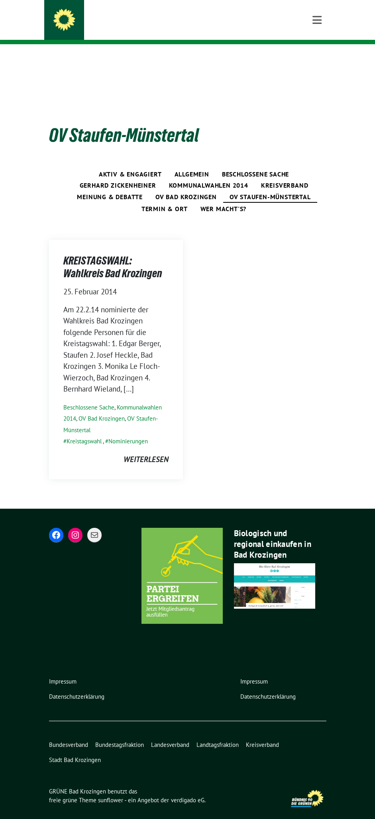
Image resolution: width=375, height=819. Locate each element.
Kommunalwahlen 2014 (208, 173)
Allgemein (192, 162)
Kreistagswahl (84, 429)
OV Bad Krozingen (186, 184)
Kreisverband (284, 173)
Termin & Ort (164, 196)
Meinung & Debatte (110, 184)
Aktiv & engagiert (130, 162)
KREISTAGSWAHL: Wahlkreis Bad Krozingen (112, 254)
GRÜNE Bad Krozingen (123, 17)
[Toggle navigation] (317, 57)
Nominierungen (128, 429)
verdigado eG (187, 788)
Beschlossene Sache (255, 162)
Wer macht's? (223, 196)
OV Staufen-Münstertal (270, 184)
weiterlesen (146, 447)
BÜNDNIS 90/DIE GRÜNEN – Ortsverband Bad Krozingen (175, 28)
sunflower (110, 788)
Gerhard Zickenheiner (118, 173)
